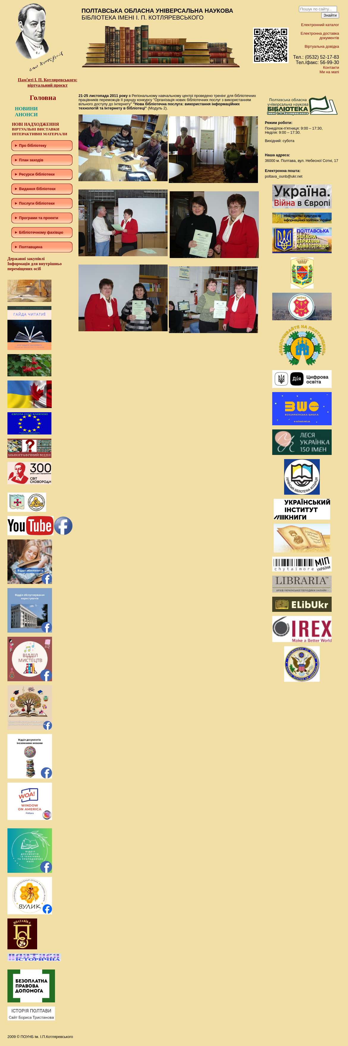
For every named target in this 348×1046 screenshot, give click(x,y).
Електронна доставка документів (320, 35)
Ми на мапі (329, 72)
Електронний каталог (320, 25)
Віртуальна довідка (322, 46)
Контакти (331, 67)
